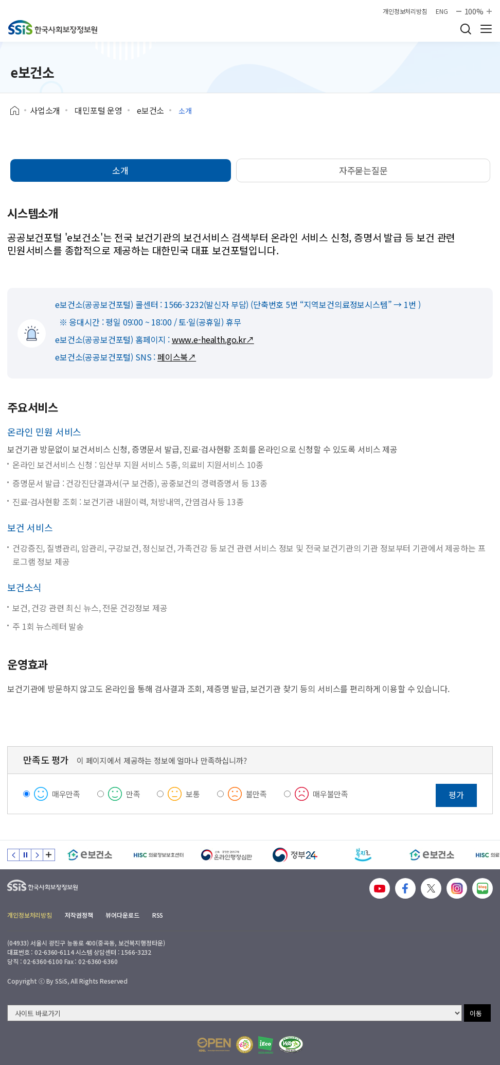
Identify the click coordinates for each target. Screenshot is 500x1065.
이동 (476, 1013)
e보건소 (150, 110)
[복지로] (363, 855)
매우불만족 (330, 793)
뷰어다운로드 (122, 915)
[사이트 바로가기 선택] (234, 1013)
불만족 (256, 793)
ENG (442, 11)
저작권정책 (79, 915)
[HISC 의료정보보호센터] (158, 855)
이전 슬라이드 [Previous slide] (13, 855)
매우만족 (66, 793)
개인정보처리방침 (405, 11)
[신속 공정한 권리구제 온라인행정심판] (226, 855)
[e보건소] (90, 855)
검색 (465, 29)
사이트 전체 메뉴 (486, 29)
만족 (133, 793)
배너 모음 (49, 855)
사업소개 (45, 110)
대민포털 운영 (98, 110)
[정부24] (295, 855)
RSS (158, 915)
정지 (25, 855)
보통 (193, 793)
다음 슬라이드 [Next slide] (37, 855)
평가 (456, 794)
